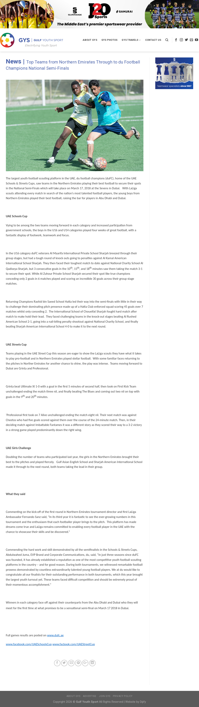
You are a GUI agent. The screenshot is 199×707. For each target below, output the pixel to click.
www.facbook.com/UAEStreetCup (73, 644)
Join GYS (104, 696)
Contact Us (153, 39)
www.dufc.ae (55, 635)
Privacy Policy (123, 696)
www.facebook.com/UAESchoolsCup (29, 644)
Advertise (89, 696)
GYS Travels (131, 40)
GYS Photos (109, 39)
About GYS (90, 39)
